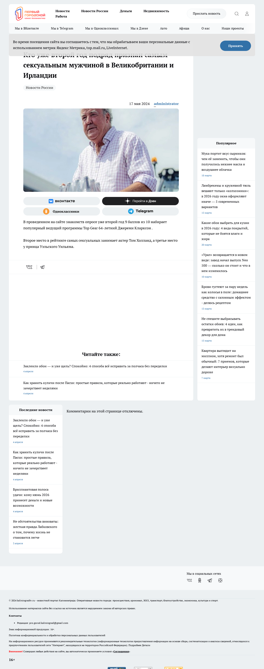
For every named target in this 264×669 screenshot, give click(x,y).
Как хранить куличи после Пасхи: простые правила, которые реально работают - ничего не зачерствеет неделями (101, 388)
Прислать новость (206, 13)
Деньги (126, 11)
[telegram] (44, 267)
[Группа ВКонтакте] (61, 201)
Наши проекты (233, 28)
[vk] (29, 267)
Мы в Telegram (62, 28)
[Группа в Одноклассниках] (61, 211)
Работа (61, 16)
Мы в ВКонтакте (27, 28)
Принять (235, 46)
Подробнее (134, 627)
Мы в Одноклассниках (102, 28)
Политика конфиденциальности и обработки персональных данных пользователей (57, 617)
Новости (62, 11)
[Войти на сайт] (247, 13)
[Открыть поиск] (236, 13)
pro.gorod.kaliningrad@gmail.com (48, 604)
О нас (206, 28)
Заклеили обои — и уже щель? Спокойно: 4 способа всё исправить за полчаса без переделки (101, 369)
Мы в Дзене (139, 28)
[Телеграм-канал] (140, 211)
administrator (166, 103)
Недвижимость (156, 11)
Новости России (94, 11)
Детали (146, 627)
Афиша (184, 28)
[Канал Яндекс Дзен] (140, 201)
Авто (163, 28)
